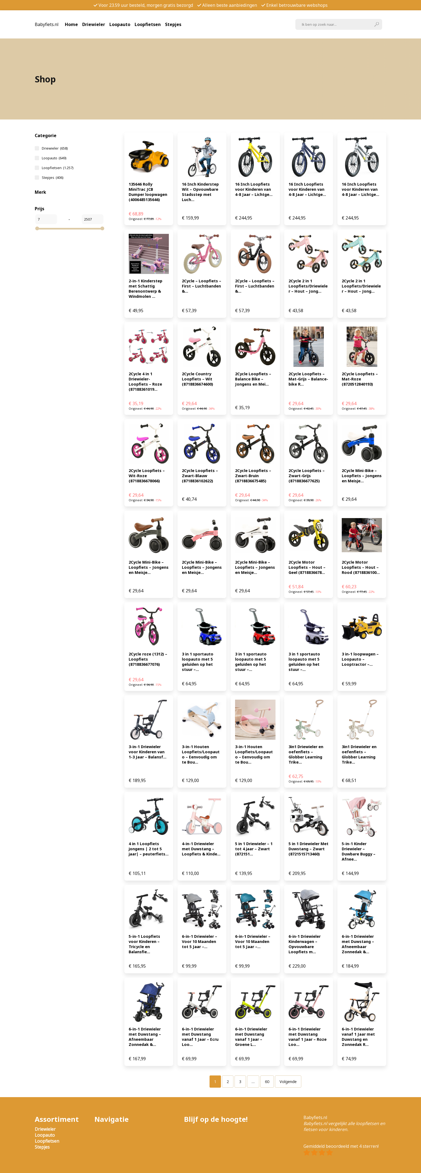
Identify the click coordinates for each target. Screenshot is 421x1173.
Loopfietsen (148, 24)
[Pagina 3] (240, 1081)
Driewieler (93, 24)
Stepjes (173, 24)
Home (71, 24)
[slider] (37, 228)
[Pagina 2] (227, 1081)
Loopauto (119, 24)
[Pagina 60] (267, 1081)
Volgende (288, 1081)
